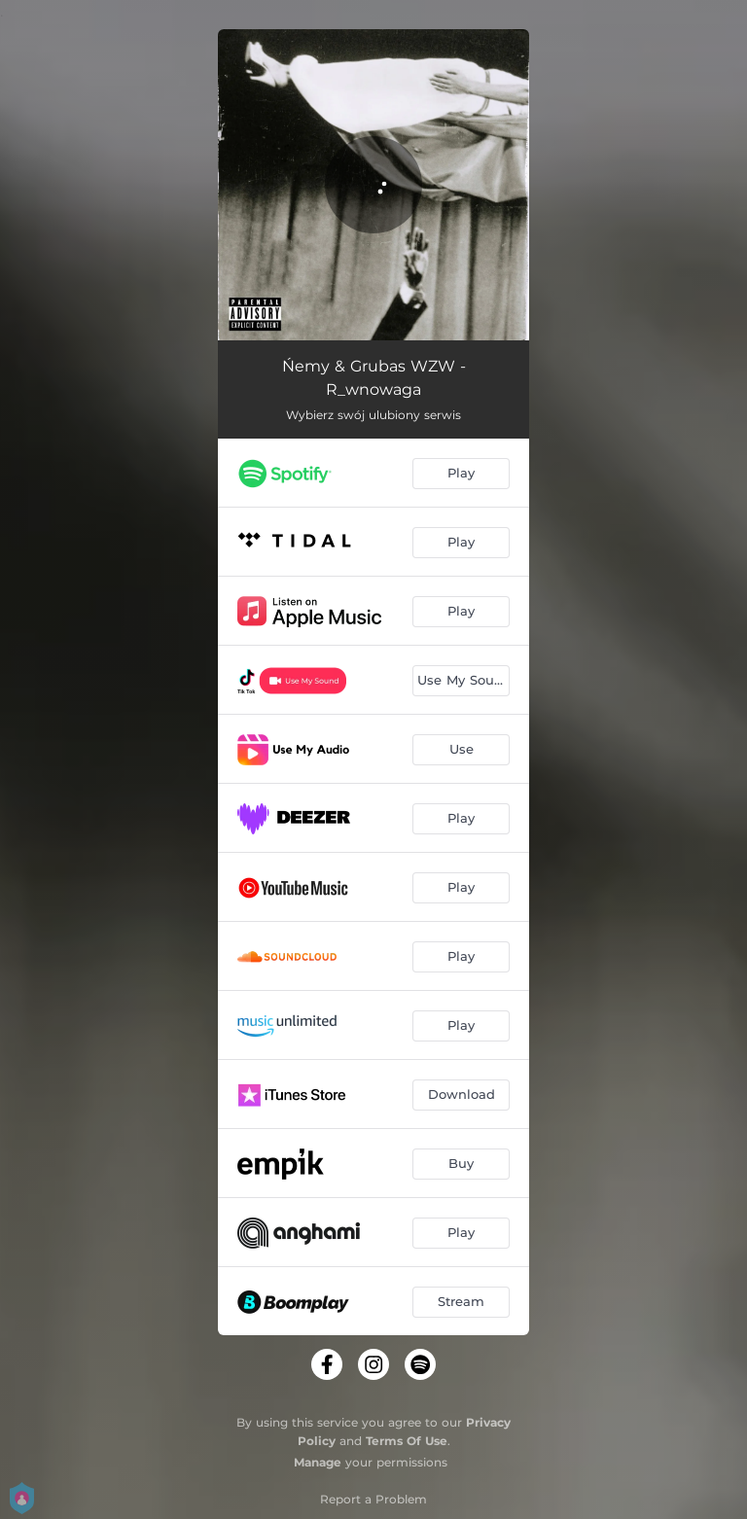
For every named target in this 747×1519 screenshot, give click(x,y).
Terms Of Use (406, 1440)
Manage (317, 1462)
